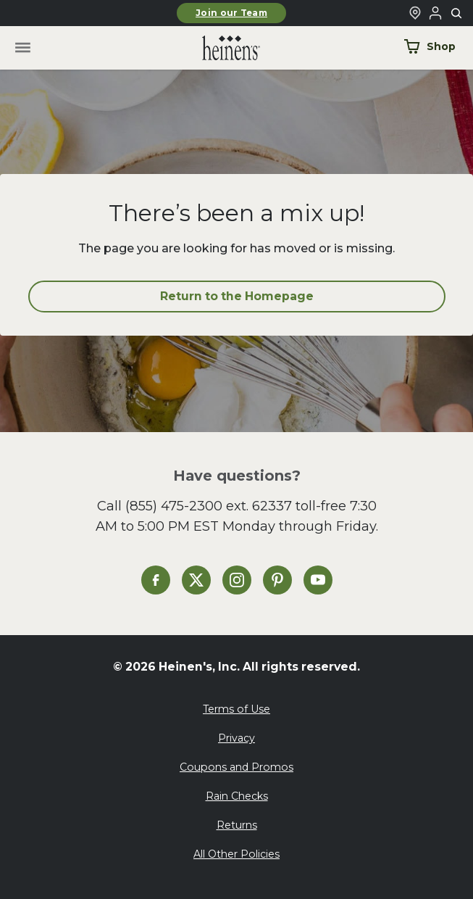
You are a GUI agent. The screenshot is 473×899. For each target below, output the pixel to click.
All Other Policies (236, 854)
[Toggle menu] (22, 48)
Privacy (236, 738)
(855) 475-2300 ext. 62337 (208, 505)
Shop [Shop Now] (429, 46)
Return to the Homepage (237, 296)
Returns (237, 825)
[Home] (219, 48)
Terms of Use (236, 709)
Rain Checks (237, 796)
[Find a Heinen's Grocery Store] (415, 13)
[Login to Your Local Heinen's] (435, 13)
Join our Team (231, 13)
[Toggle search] (457, 14)
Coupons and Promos (236, 767)
